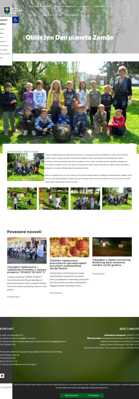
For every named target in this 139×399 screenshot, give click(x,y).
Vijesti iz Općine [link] (31, 152)
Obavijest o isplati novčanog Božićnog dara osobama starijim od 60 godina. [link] (111, 262)
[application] (52, 6)
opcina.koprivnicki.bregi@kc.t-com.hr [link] (18, 338)
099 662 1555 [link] (132, 348)
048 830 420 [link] (9, 344)
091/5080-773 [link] (132, 338)
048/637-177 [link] (132, 335)
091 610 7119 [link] (11, 361)
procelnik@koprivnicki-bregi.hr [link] (21, 364)
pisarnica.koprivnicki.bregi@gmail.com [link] (48, 341)
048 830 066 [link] (9, 358)
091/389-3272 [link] (132, 344)
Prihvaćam (81, 395)
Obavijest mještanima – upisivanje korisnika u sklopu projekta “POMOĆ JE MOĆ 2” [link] (26, 269)
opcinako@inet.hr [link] (15, 335)
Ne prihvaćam (59, 395)
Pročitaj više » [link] (13, 297)
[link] (3, 20)
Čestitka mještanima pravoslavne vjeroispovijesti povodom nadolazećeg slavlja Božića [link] (68, 264)
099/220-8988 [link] (132, 341)
